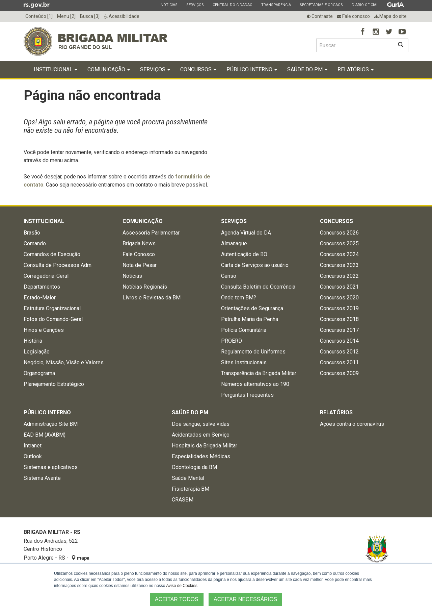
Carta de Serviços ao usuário (255, 265)
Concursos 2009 (339, 373)
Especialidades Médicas (201, 456)
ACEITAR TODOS (176, 599)
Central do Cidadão (232, 4)
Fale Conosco (139, 254)
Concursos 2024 (339, 254)
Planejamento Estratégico (54, 384)
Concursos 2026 (339, 233)
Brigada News (139, 244)
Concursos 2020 (339, 298)
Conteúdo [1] (39, 16)
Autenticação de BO (244, 254)
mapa (80, 558)
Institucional (55, 70)
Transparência (276, 4)
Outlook (33, 456)
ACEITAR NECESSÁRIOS (245, 599)
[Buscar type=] (354, 45)
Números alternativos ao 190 (255, 384)
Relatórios (356, 70)
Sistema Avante (42, 478)
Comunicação (108, 70)
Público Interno (251, 70)
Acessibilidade (121, 16)
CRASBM (182, 500)
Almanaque (234, 244)
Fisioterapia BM (190, 489)
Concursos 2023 (339, 265)
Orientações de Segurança (252, 308)
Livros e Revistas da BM (152, 298)
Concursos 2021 (339, 287)
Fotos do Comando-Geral (53, 319)
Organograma (39, 373)
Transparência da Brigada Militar (258, 373)
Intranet (33, 446)
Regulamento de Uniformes (253, 352)
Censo (228, 276)
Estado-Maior (40, 298)
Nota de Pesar (140, 265)
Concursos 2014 (339, 341)
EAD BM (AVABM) (44, 435)
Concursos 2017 (339, 330)
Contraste (320, 16)
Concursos (198, 70)
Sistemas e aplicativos (51, 467)
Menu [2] (66, 16)
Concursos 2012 (339, 352)
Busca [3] (90, 16)
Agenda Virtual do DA (246, 233)
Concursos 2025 (339, 244)
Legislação (37, 352)
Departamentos (42, 287)
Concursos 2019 (339, 308)
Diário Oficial (364, 4)
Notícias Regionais (145, 287)
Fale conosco (353, 16)
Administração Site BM (51, 424)
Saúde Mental (188, 478)
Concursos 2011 (339, 363)
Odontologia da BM (194, 467)
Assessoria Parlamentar (151, 233)
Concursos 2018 (339, 319)
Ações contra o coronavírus (352, 424)
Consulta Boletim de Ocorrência (258, 287)
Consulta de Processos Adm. (58, 265)
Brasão (32, 233)
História (33, 341)
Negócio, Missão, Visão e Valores (64, 363)
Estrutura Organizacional (52, 308)
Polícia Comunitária (243, 330)
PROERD (231, 341)
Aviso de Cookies (181, 585)
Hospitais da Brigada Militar (204, 446)
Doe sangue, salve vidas (201, 424)
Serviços (195, 4)
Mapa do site (390, 16)
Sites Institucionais (244, 363)
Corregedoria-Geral (46, 276)
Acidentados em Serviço (201, 435)
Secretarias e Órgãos (321, 4)
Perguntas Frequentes (247, 395)
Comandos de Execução (52, 254)
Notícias (169, 4)
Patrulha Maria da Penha (249, 319)
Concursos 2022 (339, 276)
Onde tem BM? (238, 298)
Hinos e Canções (44, 330)
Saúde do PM (307, 70)
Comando (35, 244)
